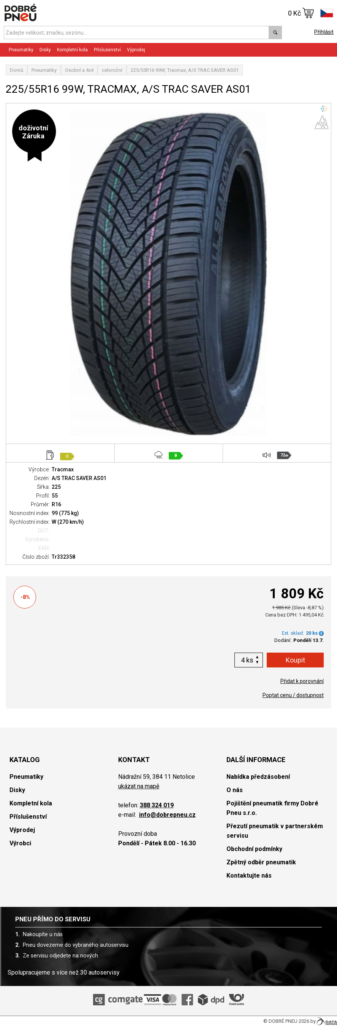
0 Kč (301, 13)
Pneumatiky (21, 49)
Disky (45, 49)
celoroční (112, 70)
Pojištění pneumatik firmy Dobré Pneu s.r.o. (272, 808)
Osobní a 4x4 (79, 70)
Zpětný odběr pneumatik (261, 862)
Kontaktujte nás (249, 875)
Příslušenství (107, 49)
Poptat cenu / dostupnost (293, 695)
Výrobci (20, 843)
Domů (16, 70)
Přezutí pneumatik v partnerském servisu (274, 831)
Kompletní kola (72, 49)
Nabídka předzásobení (258, 776)
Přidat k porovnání (302, 681)
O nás (234, 790)
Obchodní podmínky (254, 849)
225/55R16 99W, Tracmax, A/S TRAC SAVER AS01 (185, 70)
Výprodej (136, 49)
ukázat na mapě (138, 786)
